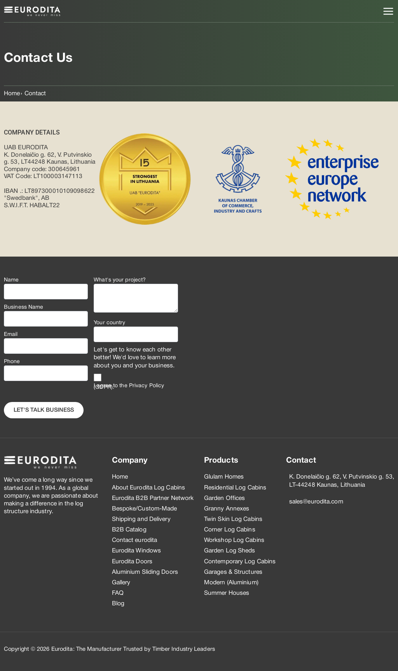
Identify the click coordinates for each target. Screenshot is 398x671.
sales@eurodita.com (316, 502)
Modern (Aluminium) (231, 582)
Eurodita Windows (136, 551)
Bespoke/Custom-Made (144, 509)
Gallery (121, 582)
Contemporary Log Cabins (240, 561)
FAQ (118, 593)
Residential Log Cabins (235, 488)
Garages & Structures (233, 572)
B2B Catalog (129, 530)
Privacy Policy (146, 385)
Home (12, 93)
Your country (109, 322)
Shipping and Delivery (141, 519)
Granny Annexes (226, 509)
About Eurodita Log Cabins (148, 488)
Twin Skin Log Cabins (233, 519)
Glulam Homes (224, 477)
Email (11, 334)
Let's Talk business (44, 410)
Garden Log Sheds (229, 551)
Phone (12, 361)
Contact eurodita (134, 540)
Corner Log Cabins (229, 530)
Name (11, 280)
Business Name (23, 307)
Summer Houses (226, 593)
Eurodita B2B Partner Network (153, 498)
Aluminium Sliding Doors (145, 572)
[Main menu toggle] (388, 11)
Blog (118, 603)
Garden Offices (224, 498)
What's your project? (120, 280)
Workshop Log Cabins (234, 540)
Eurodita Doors (132, 561)
